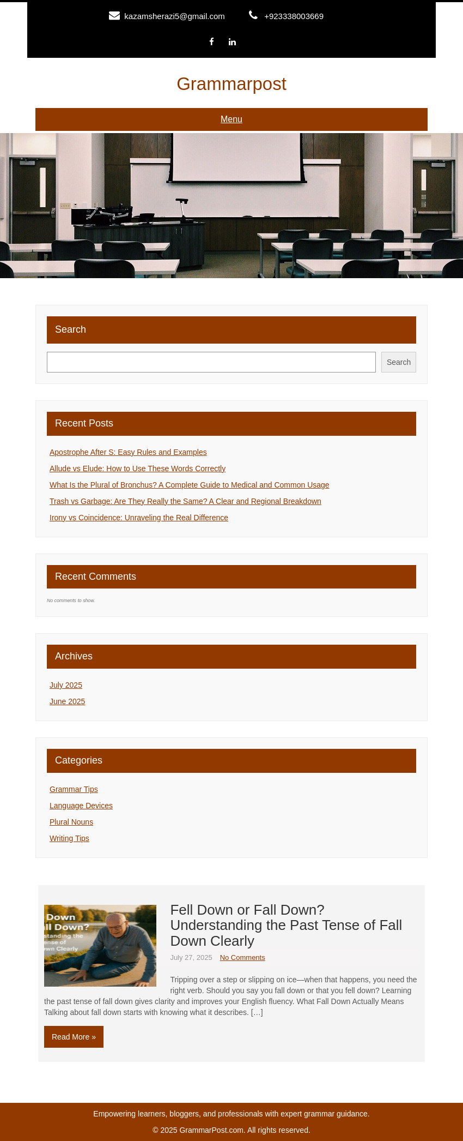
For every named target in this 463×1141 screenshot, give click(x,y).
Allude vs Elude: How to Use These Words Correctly (138, 468)
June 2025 (67, 701)
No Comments (242, 957)
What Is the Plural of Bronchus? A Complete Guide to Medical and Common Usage (190, 485)
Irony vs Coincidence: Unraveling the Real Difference (139, 517)
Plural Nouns (71, 822)
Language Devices (81, 805)
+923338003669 (294, 16)
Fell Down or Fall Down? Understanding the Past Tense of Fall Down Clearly (286, 925)
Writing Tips (69, 838)
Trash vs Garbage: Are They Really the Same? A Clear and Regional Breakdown (185, 501)
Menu (231, 119)
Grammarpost (231, 84)
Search (70, 329)
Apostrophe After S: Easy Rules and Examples (128, 452)
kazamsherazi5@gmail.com (174, 16)
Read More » (74, 1036)
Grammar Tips (74, 789)
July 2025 (66, 685)
